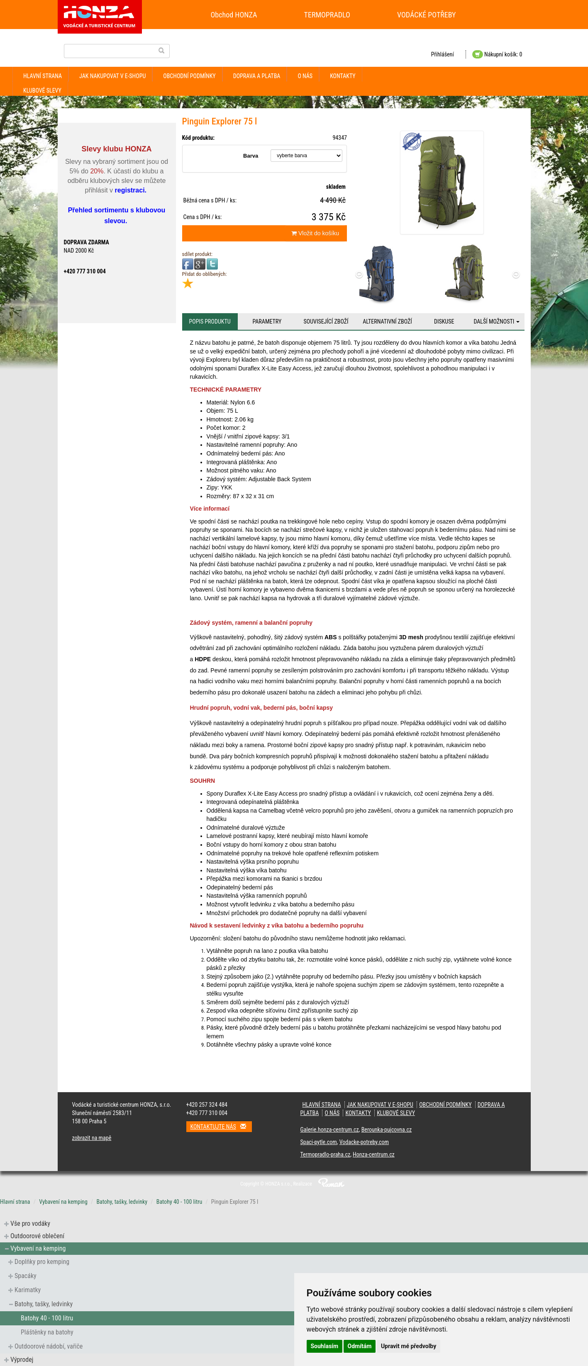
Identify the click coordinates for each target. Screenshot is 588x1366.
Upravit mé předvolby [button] (408, 1346)
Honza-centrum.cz (374, 1154)
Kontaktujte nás (221, 1126)
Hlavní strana (42, 76)
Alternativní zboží (387, 321)
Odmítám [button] (360, 1346)
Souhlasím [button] (325, 1346)
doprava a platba (257, 76)
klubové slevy (42, 90)
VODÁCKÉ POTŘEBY (426, 14)
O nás (305, 76)
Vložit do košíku (315, 233)
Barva (250, 156)
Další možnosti (496, 321)
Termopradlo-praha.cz (325, 1154)
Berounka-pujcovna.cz (386, 1129)
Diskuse (444, 321)
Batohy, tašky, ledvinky (121, 1201)
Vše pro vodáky (30, 1223)
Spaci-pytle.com (318, 1142)
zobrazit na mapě (92, 1138)
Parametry (266, 321)
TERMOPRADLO (327, 14)
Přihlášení (442, 54)
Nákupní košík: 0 (497, 54)
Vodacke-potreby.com (364, 1142)
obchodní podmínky (189, 76)
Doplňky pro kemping (42, 1262)
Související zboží (326, 321)
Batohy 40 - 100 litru (179, 1201)
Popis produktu (209, 321)
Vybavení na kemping (63, 1201)
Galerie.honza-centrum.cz (329, 1129)
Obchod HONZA (234, 14)
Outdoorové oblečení (37, 1236)
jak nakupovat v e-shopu (112, 76)
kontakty (343, 76)
